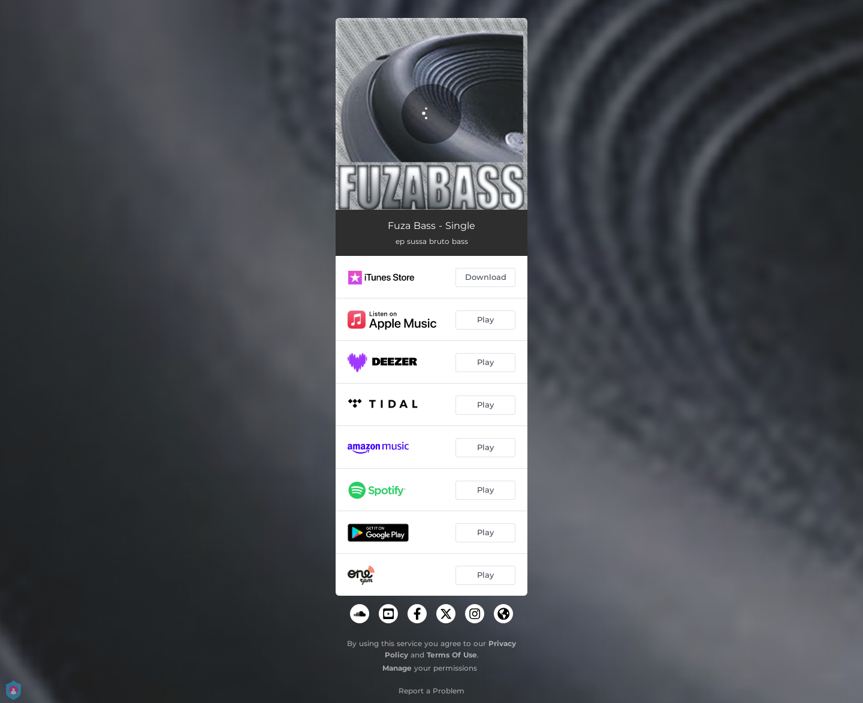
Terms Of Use (452, 654)
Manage (397, 667)
